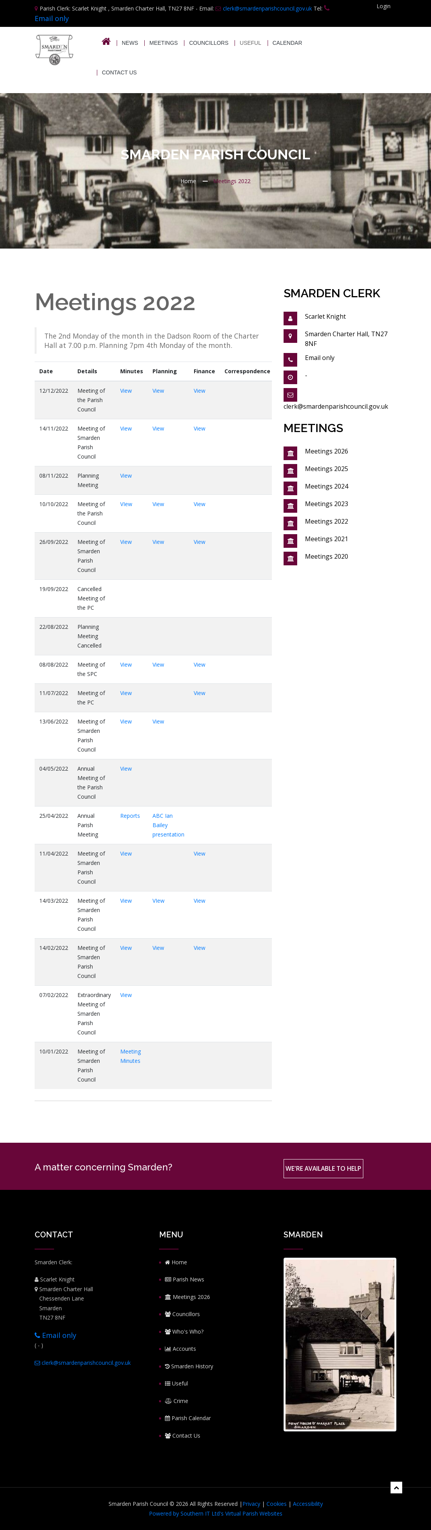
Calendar (287, 43)
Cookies (276, 1503)
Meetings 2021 (326, 539)
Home (188, 181)
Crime (176, 1401)
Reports (130, 815)
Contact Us (119, 73)
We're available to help (324, 1169)
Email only (55, 1335)
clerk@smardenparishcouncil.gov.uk (264, 8)
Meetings (163, 43)
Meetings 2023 (326, 503)
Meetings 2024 (326, 486)
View (126, 390)
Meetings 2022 (326, 521)
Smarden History (189, 1366)
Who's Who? (184, 1331)
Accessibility (308, 1503)
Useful (176, 1383)
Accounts (180, 1348)
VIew (126, 504)
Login (384, 6)
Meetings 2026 (326, 451)
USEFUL (250, 43)
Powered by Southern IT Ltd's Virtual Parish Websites (215, 1513)
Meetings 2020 (326, 556)
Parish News (184, 1279)
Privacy (251, 1503)
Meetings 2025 (326, 468)
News (130, 43)
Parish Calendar (188, 1418)
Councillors (208, 43)
